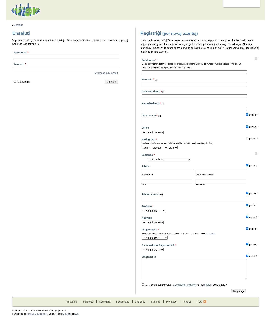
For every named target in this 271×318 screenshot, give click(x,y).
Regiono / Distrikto (205, 175)
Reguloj (186, 301)
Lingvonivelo (194, 231)
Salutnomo (21, 52)
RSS (199, 301)
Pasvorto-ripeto (153, 91)
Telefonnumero (152, 194)
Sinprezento (149, 256)
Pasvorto (20, 64)
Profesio (147, 206)
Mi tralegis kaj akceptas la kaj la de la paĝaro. (186, 284)
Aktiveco (147, 217)
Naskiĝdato (194, 141)
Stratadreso (147, 175)
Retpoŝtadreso (153, 103)
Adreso (146, 166)
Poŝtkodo (200, 184)
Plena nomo (151, 115)
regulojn (207, 284)
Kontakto (88, 301)
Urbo (144, 184)
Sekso (145, 127)
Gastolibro (104, 301)
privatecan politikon (185, 284)
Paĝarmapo (122, 301)
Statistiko (140, 301)
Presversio (71, 301)
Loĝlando (148, 154)
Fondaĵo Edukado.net (36, 314)
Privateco (171, 301)
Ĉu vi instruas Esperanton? (159, 245)
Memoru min (24, 81)
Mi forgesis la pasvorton (106, 73)
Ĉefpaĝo (18, 25)
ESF (76, 314)
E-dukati (66, 314)
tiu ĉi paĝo (211, 233)
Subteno (155, 301)
